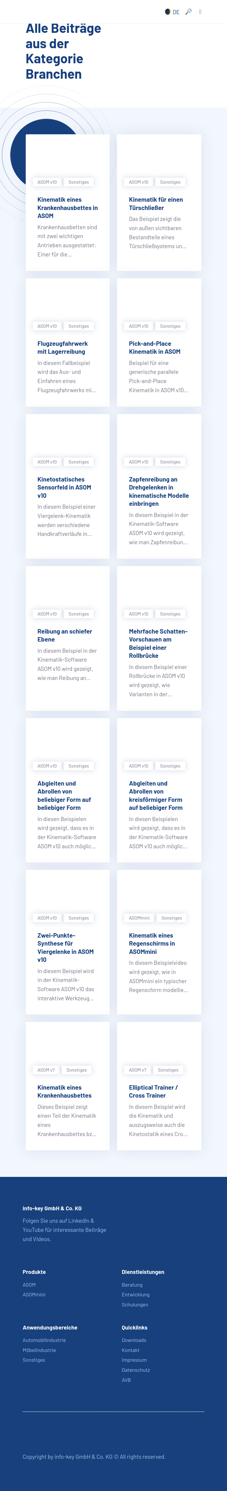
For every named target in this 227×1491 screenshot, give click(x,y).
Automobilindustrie (44, 1340)
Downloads (134, 1340)
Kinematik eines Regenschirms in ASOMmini (152, 943)
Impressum (134, 1359)
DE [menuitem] (176, 11)
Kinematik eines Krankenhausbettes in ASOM (68, 207)
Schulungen (135, 1304)
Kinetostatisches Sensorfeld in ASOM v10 (64, 487)
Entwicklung (136, 1294)
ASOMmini (139, 917)
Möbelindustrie (39, 1350)
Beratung (132, 1284)
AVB (126, 1380)
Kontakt (131, 1350)
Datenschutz (136, 1369)
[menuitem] (171, 12)
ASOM (29, 1284)
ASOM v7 (46, 1069)
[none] (171, 12)
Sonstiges (79, 182)
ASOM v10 (47, 182)
